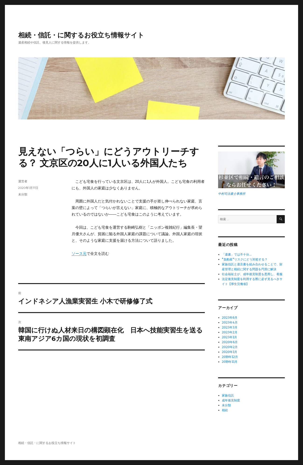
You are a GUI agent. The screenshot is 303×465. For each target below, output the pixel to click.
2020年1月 (229, 352)
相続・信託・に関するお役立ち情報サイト (81, 35)
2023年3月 (229, 327)
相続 (225, 410)
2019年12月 (230, 357)
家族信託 (228, 395)
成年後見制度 (231, 400)
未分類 (22, 194)
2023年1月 (229, 337)
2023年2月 (229, 332)
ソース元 (79, 254)
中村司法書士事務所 (231, 194)
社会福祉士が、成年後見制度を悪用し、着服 (252, 274)
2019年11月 (229, 362)
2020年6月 (230, 342)
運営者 (22, 181)
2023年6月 (229, 318)
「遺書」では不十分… (236, 254)
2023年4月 (230, 322)
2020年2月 (230, 347)
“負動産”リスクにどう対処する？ (245, 259)
